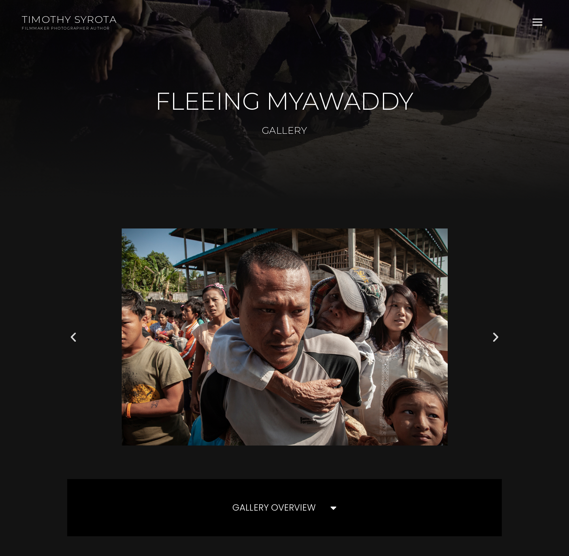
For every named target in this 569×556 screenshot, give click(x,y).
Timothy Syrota (69, 19)
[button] (73, 337)
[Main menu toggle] (537, 22)
